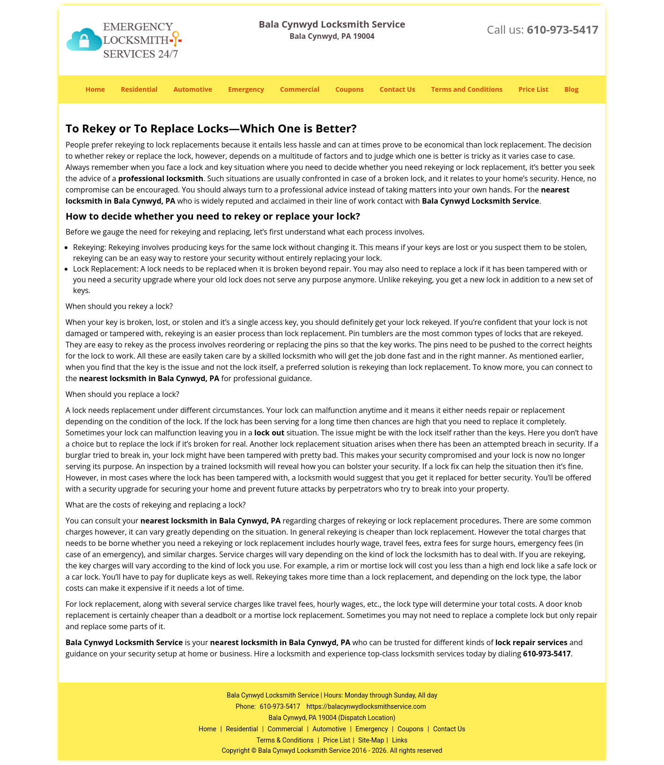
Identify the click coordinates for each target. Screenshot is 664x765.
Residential (139, 89)
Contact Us (397, 89)
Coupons (349, 89)
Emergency (246, 89)
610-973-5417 (562, 29)
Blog (571, 89)
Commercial (299, 89)
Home (95, 89)
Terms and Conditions (466, 89)
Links (399, 740)
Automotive (192, 89)
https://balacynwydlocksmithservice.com (366, 706)
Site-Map (371, 740)
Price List (533, 89)
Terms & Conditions (285, 740)
